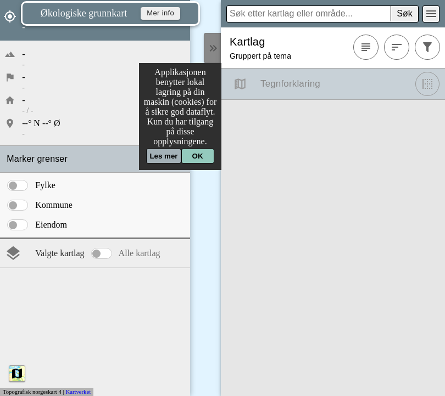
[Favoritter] (366, 47)
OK (197, 156)
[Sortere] (396, 47)
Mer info (160, 13)
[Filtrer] (427, 47)
